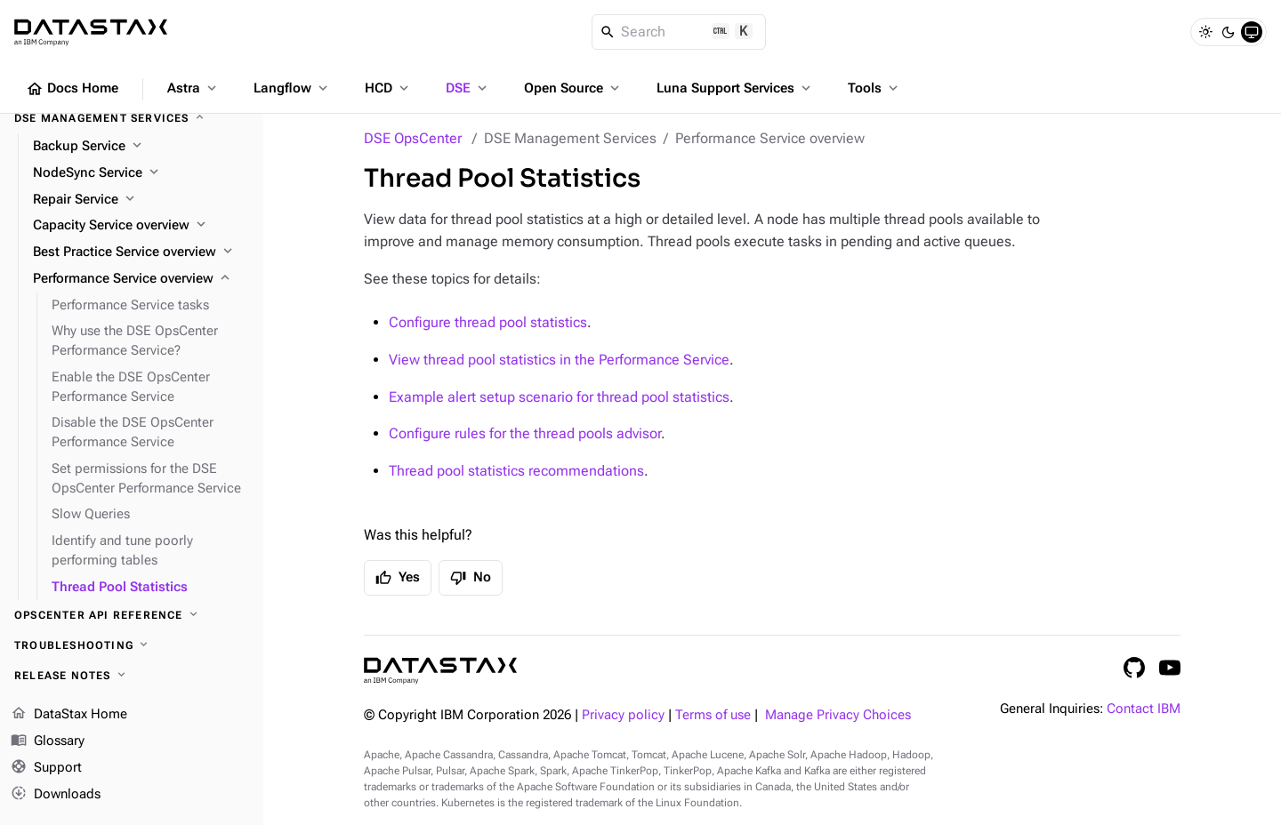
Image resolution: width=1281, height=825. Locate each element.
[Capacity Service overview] (141, 225)
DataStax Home (69, 715)
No (470, 578)
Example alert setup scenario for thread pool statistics (559, 396)
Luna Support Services (735, 88)
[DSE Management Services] (131, 118)
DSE (468, 88)
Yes (397, 578)
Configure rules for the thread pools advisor (525, 433)
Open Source (573, 88)
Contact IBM (1143, 709)
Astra (193, 88)
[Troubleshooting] (131, 645)
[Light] (1205, 32)
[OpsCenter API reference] (131, 615)
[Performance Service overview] (141, 279)
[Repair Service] (141, 200)
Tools (874, 88)
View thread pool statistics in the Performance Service (559, 359)
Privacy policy (623, 715)
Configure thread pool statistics (488, 322)
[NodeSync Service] (141, 173)
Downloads (56, 794)
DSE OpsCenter (413, 138)
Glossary (48, 741)
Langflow (292, 88)
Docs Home (72, 89)
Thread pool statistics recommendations (516, 470)
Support (46, 768)
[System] (1251, 32)
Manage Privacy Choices (838, 715)
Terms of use (713, 715)
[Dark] (1228, 32)
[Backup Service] (141, 146)
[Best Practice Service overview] (141, 252)
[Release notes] (131, 676)
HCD (388, 88)
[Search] (679, 32)
